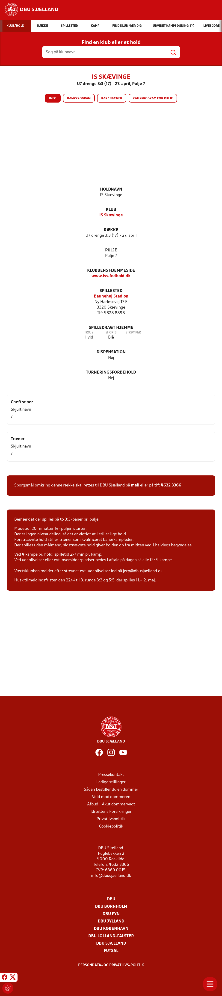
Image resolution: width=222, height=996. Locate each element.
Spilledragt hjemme (111, 328)
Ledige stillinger (111, 782)
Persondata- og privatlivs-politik (111, 965)
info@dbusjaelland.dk (111, 876)
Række (111, 230)
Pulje (111, 250)
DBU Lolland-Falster (111, 936)
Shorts (111, 332)
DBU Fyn (111, 914)
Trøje (88, 332)
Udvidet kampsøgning (173, 25)
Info (52, 98)
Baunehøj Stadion (111, 296)
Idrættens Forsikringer (111, 812)
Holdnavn (111, 190)
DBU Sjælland (111, 944)
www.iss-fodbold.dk (111, 276)
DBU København (111, 929)
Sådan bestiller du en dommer (111, 790)
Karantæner (111, 98)
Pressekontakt (111, 775)
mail (135, 485)
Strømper (133, 332)
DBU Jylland (111, 921)
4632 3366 (171, 485)
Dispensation (111, 352)
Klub (111, 210)
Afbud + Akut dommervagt (111, 804)
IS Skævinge (111, 215)
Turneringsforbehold (111, 372)
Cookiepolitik (111, 826)
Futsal (111, 951)
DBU (111, 899)
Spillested (111, 291)
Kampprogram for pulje (153, 98)
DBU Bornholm (111, 907)
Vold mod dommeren (111, 797)
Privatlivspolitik (111, 819)
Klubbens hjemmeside (111, 271)
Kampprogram (79, 98)
